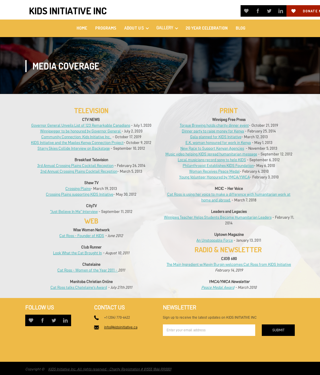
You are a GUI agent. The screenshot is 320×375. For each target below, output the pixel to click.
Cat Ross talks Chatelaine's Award (78, 287)
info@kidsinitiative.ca (120, 327)
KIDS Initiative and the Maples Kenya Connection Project (77, 143)
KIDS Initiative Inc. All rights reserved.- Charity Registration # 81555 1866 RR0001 (109, 369)
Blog (240, 28)
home (82, 28)
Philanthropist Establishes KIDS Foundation (218, 166)
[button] (136, 28)
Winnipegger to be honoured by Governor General (81, 131)
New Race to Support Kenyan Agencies (212, 148)
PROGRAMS (105, 28)
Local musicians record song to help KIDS (212, 160)
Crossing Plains (78, 188)
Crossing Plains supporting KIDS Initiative (79, 194)
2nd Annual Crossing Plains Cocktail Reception (78, 171)
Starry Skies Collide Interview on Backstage (74, 148)
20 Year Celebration (207, 28)
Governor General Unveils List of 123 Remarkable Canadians (80, 125)
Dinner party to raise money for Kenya (213, 131)
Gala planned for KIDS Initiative (215, 137)
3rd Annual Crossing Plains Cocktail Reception (75, 166)
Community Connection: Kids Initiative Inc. (76, 137)
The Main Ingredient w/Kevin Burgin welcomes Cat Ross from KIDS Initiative (229, 264)
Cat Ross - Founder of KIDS (81, 236)
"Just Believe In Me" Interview (74, 211)
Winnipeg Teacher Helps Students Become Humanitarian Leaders (218, 217)
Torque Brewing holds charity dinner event (214, 125)
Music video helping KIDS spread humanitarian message (211, 154)
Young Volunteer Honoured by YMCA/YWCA (214, 177)
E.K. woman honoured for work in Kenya (218, 143)
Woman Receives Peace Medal (214, 171)
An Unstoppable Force (214, 240)
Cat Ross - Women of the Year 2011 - (87, 270)
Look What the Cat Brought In (77, 253)
